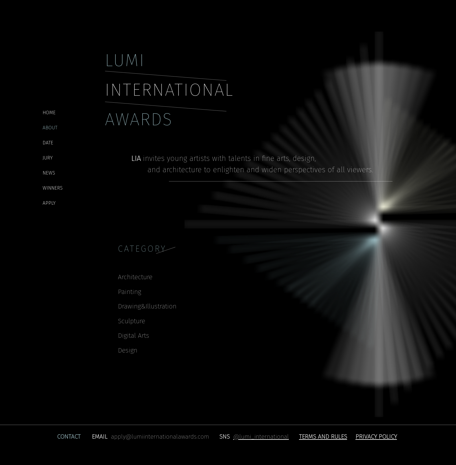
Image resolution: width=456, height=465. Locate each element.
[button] (323, 436)
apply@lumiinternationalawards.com (160, 436)
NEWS (49, 173)
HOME (49, 113)
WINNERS (53, 188)
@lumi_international (261, 436)
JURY (48, 158)
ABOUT (50, 128)
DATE (48, 143)
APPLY (49, 203)
